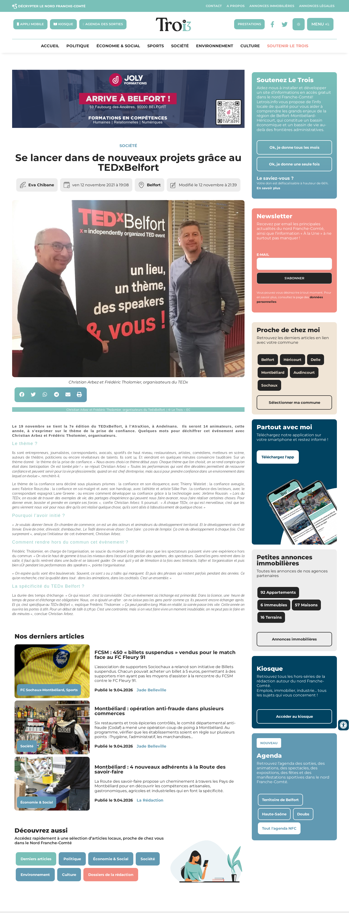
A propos (236, 6)
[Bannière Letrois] (128, 126)
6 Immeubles (274, 605)
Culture (250, 46)
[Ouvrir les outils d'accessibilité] (343, 725)
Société (180, 46)
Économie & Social (118, 46)
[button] (22, 395)
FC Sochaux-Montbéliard (42, 690)
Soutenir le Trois (287, 46)
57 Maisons (306, 605)
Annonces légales (316, 6)
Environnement (214, 46)
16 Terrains (271, 617)
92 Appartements (278, 592)
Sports (155, 46)
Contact (214, 6)
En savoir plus (268, 188)
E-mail (263, 255)
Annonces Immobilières (271, 6)
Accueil (50, 46)
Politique (77, 46)
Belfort (154, 185)
